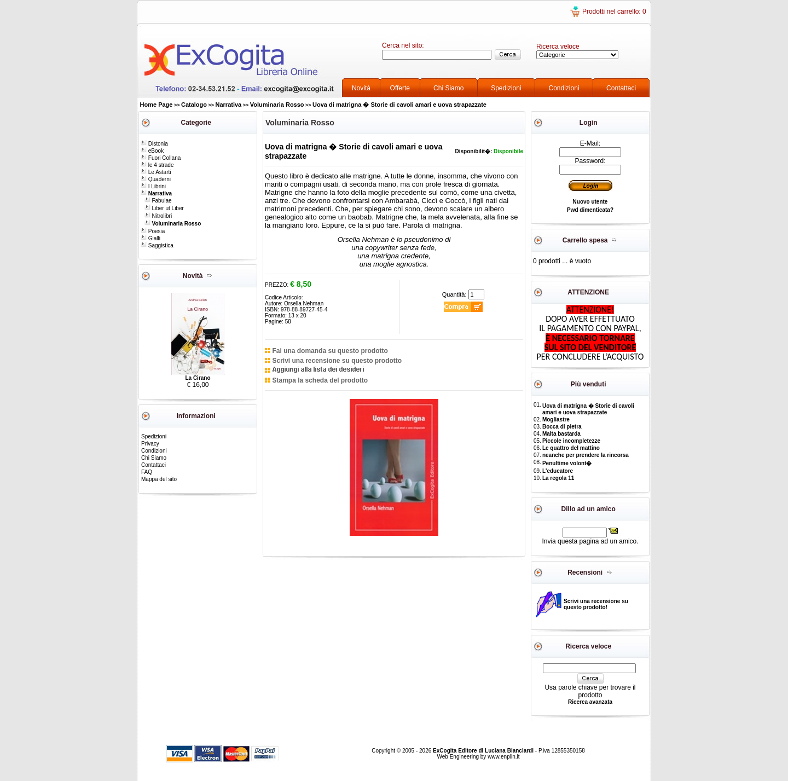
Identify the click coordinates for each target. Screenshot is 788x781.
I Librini (153, 186)
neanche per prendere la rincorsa (585, 455)
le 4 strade (157, 165)
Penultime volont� (567, 463)
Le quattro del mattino (571, 448)
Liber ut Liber (164, 208)
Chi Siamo (448, 88)
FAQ (146, 472)
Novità (361, 88)
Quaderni (156, 179)
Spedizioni (506, 88)
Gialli (150, 238)
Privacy (150, 444)
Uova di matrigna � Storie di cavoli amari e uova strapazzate (399, 104)
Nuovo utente (590, 202)
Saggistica (157, 245)
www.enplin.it (503, 757)
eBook (152, 151)
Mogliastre (556, 419)
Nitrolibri (158, 216)
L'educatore (557, 471)
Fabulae (158, 201)
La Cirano (197, 378)
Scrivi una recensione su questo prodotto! (596, 604)
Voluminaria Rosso (277, 104)
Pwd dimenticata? (590, 210)
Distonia (154, 144)
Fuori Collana (161, 158)
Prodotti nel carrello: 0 (614, 11)
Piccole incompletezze (571, 441)
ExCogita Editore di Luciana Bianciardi (484, 751)
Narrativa (229, 104)
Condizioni (564, 88)
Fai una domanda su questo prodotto (329, 351)
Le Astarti (156, 172)
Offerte (400, 88)
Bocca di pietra (562, 427)
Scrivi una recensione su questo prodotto (337, 361)
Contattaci (621, 88)
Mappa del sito (159, 479)
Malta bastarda (561, 434)
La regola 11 (558, 478)
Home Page (156, 104)
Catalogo (194, 104)
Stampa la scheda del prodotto (320, 380)
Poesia (153, 231)
